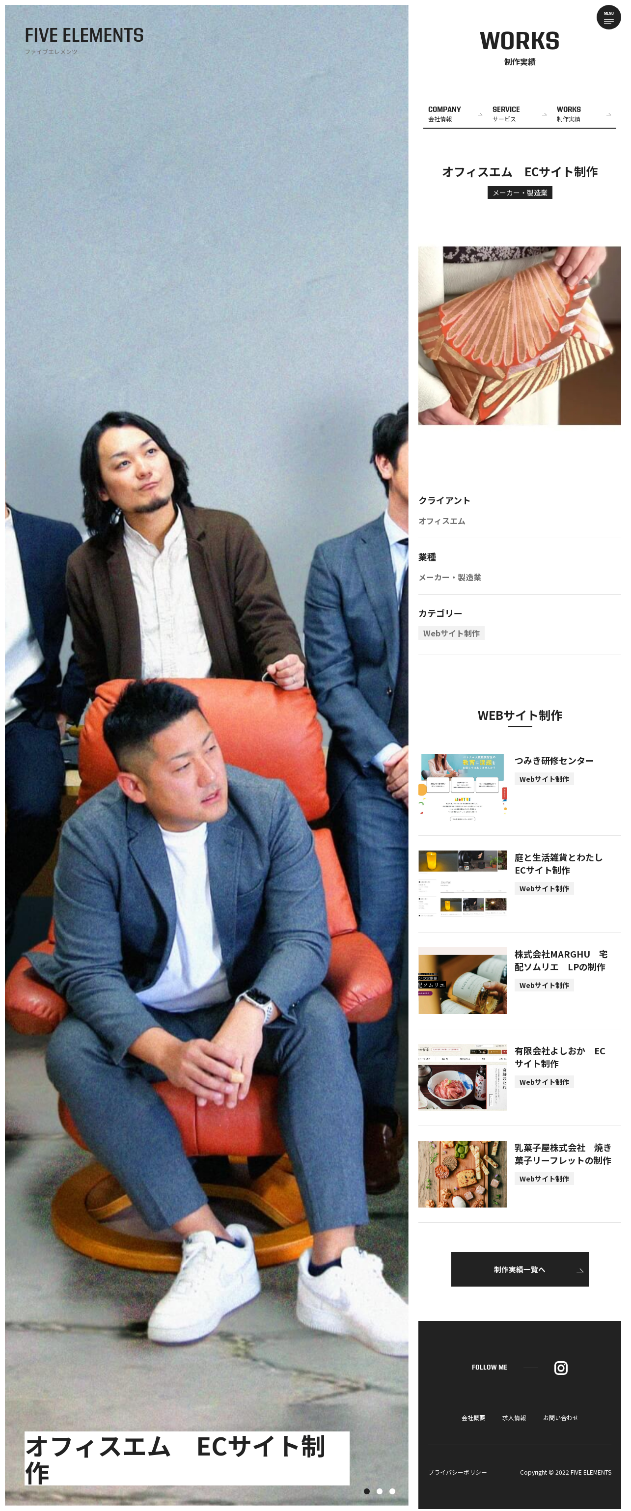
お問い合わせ (560, 1419)
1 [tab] (367, 1491)
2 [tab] (379, 1491)
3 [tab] (392, 1491)
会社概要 (473, 1419)
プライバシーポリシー (457, 1474)
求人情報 (514, 1419)
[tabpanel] (207, 755)
